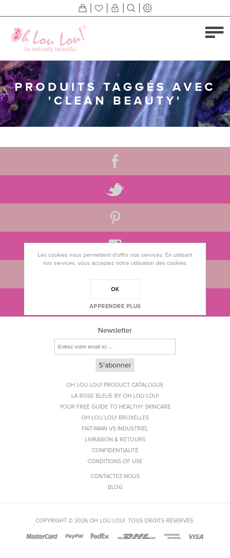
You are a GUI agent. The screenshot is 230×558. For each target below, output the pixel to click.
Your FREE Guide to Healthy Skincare (115, 406)
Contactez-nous (115, 476)
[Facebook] (115, 161)
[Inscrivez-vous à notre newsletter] (115, 347)
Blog (115, 487)
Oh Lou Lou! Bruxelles (115, 417)
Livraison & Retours (115, 439)
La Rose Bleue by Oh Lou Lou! (115, 395)
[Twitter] (115, 189)
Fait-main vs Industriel (115, 428)
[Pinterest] (115, 217)
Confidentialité (115, 450)
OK (115, 289)
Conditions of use (115, 461)
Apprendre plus (115, 306)
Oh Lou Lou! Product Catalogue (115, 385)
